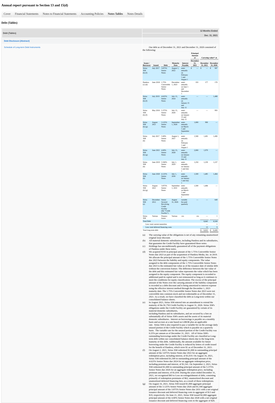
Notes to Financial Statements (59, 13)
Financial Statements (26, 13)
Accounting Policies (92, 13)
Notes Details (135, 13)
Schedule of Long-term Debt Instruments (22, 47)
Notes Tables (115, 13)
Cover (7, 13)
